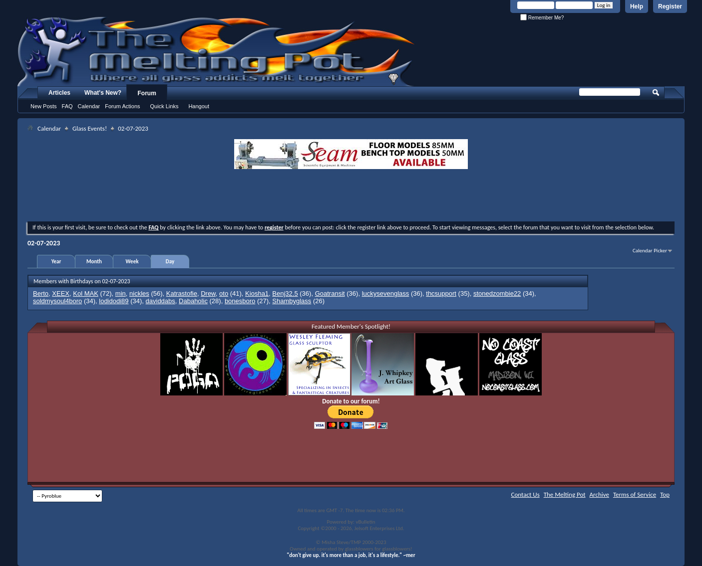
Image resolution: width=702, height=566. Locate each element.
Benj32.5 (285, 293)
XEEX (60, 293)
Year (56, 261)
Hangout (198, 106)
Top (665, 494)
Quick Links (164, 106)
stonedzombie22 (497, 293)
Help (636, 6)
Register (670, 6)
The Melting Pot (565, 494)
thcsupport (441, 293)
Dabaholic (193, 301)
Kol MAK (85, 293)
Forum (147, 93)
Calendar (89, 106)
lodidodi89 (113, 301)
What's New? (102, 92)
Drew (208, 293)
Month (94, 261)
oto (223, 293)
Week (132, 261)
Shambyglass (291, 301)
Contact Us (525, 494)
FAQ (67, 106)
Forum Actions (122, 106)
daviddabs (160, 301)
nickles (139, 293)
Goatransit (330, 293)
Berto (40, 293)
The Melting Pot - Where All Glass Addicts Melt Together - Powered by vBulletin (216, 51)
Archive (599, 494)
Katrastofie (181, 293)
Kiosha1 (257, 293)
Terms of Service (634, 494)
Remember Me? (542, 17)
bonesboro (240, 301)
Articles (59, 92)
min (120, 293)
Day (170, 261)
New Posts (43, 106)
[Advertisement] (351, 196)
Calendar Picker (650, 250)
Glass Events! (89, 128)
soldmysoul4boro (57, 301)
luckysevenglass (385, 293)
